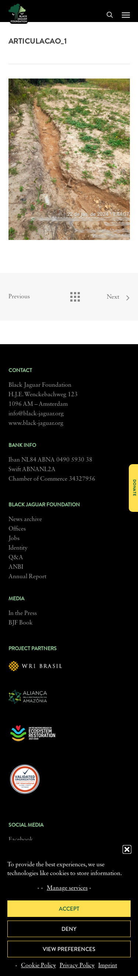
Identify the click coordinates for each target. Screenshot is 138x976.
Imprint (107, 966)
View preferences (69, 949)
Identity (18, 548)
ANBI (15, 567)
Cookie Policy (38, 966)
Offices (17, 529)
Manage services (67, 888)
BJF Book (20, 623)
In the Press (22, 613)
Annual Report (27, 577)
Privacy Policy (77, 966)
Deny (69, 929)
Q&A (15, 558)
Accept (69, 909)
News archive (25, 519)
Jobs (14, 539)
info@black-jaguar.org (36, 414)
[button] (127, 849)
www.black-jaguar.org (35, 423)
